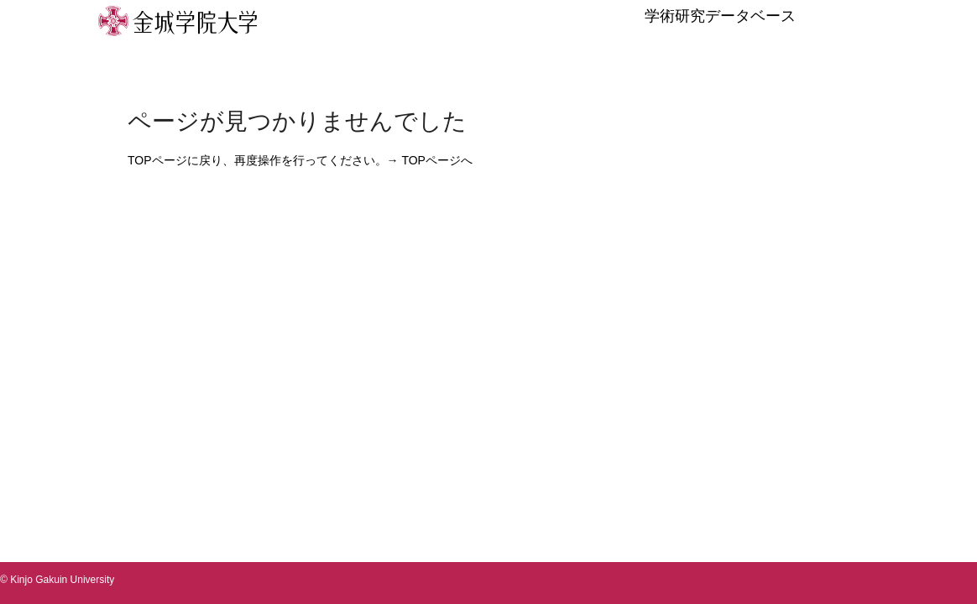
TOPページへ (437, 160)
